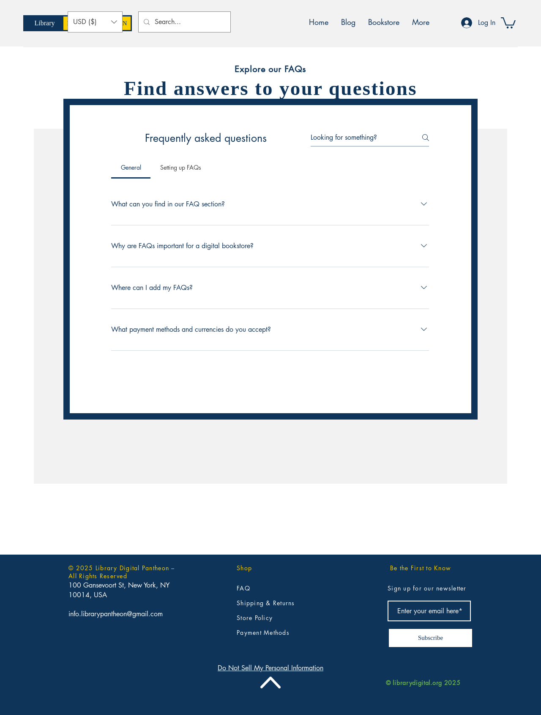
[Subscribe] (430, 638)
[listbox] (95, 21)
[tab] (130, 168)
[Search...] (184, 22)
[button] (95, 21)
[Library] (44, 23)
